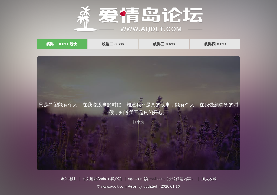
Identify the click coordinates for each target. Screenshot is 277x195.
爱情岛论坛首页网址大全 (138, 18)
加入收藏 (208, 179)
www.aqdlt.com (114, 186)
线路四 (215, 44)
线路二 (113, 44)
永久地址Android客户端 (102, 179)
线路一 (61, 44)
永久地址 (68, 179)
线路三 (164, 44)
